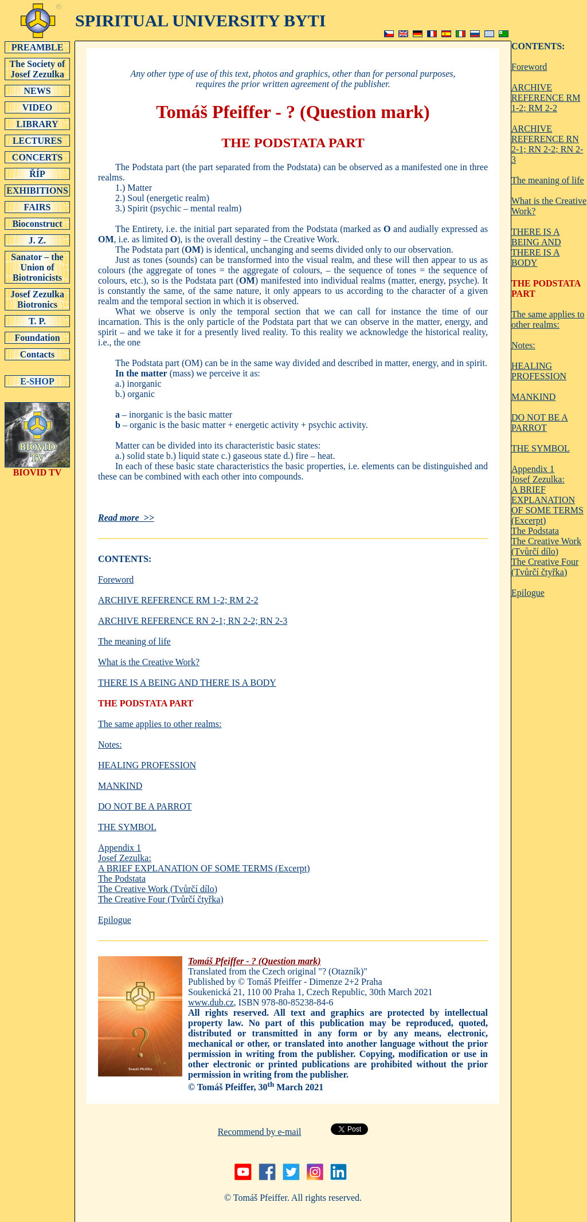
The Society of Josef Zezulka (37, 68)
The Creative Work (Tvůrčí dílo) (157, 889)
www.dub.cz (211, 1002)
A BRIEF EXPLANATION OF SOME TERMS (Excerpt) (204, 868)
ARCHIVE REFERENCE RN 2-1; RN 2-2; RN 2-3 (192, 621)
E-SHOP (37, 381)
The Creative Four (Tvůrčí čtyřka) (161, 899)
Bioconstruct (37, 223)
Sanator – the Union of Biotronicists (37, 267)
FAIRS (37, 207)
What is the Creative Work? (148, 662)
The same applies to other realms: (159, 724)
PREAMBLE (37, 47)
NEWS (37, 90)
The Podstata (122, 878)
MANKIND (120, 786)
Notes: (110, 744)
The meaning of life (134, 641)
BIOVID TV (37, 468)
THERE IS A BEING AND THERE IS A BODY (187, 682)
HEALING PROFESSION (147, 765)
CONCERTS (37, 157)
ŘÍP (37, 173)
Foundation (37, 337)
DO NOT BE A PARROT (145, 806)
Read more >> (126, 517)
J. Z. (37, 240)
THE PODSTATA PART (145, 703)
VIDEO (37, 107)
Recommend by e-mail (260, 1132)
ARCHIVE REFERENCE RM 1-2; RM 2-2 (178, 600)
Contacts (37, 354)
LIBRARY (37, 124)
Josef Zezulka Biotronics (37, 299)
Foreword (116, 579)
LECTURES (37, 140)
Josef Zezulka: (124, 858)
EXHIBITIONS (37, 190)
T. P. (37, 321)
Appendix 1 (119, 847)
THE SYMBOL (127, 827)
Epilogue (114, 920)
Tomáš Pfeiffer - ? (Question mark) (254, 961)
